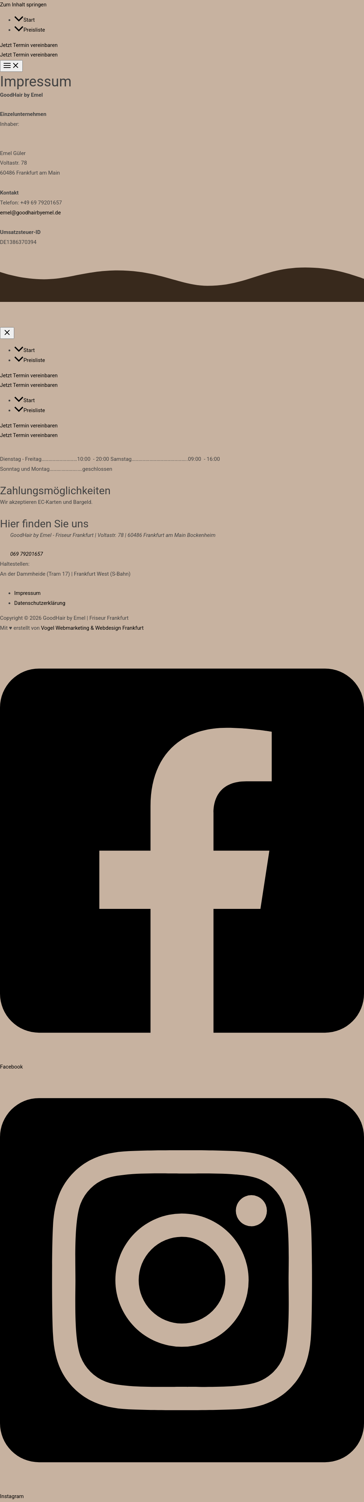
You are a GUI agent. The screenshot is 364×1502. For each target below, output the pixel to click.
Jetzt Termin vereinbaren (29, 55)
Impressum (27, 593)
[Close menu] (7, 333)
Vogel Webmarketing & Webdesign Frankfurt (93, 628)
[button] (182, 45)
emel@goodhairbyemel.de (31, 212)
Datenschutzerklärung (40, 603)
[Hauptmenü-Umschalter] (11, 66)
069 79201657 (27, 554)
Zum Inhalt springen (23, 4)
